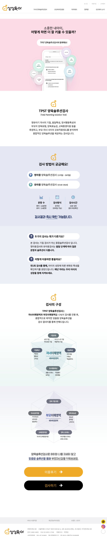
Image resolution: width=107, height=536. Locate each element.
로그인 (86, 4)
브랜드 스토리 (75, 520)
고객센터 (102, 4)
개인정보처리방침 (54, 520)
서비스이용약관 (32, 520)
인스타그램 (103, 527)
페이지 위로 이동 (103, 531)
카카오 (103, 522)
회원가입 (94, 4)
